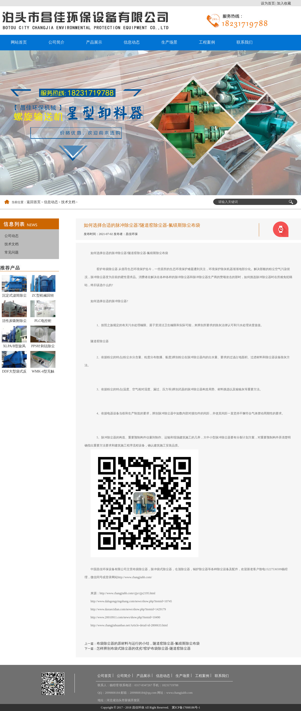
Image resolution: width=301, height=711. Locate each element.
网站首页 (19, 42)
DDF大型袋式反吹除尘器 (14, 372)
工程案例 (207, 42)
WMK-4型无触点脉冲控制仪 (43, 372)
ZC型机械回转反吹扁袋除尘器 (43, 296)
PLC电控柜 (42, 321)
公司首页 (104, 676)
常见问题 (12, 252)
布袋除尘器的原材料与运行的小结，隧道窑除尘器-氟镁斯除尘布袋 (148, 643)
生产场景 (169, 42)
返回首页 (34, 202)
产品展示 (94, 42)
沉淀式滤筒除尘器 (14, 296)
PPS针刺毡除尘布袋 (42, 347)
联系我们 (245, 42)
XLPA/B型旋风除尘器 (14, 347)
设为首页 (268, 3)
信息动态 (132, 42)
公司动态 (12, 236)
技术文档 (68, 202)
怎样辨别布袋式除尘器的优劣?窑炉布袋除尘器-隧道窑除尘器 (144, 648)
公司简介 (56, 42)
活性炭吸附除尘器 (14, 321)
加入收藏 (284, 3)
